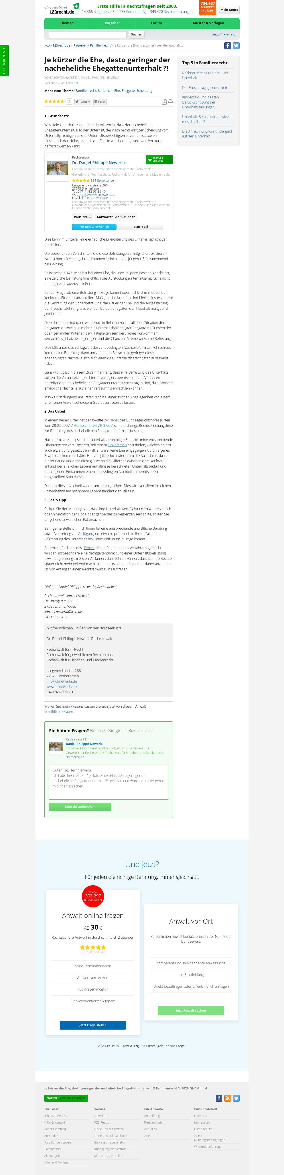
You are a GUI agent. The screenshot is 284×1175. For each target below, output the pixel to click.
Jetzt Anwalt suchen (191, 1010)
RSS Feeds (101, 1122)
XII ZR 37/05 (102, 425)
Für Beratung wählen (94, 226)
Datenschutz (203, 1129)
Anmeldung (152, 1116)
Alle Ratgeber (53, 1155)
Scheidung (144, 90)
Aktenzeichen (82, 425)
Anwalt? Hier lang (223, 34)
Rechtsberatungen (178, 12)
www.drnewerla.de (62, 687)
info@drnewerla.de (95, 198)
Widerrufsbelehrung (207, 1146)
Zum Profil (141, 226)
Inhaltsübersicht (55, 1116)
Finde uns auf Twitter (108, 1129)
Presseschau (53, 1149)
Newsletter (102, 1116)
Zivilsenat (111, 420)
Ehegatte (128, 90)
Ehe (117, 90)
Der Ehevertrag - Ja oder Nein (205, 88)
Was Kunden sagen (57, 1142)
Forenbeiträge (137, 12)
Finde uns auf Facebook (110, 1136)
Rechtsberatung (55, 1129)
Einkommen (117, 445)
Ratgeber (101, 12)
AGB (147, 1136)
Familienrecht (100, 45)
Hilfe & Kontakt (4, 60)
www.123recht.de (57, 45)
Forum (156, 23)
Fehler (89, 548)
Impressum (202, 1122)
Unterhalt (105, 90)
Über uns (200, 1116)
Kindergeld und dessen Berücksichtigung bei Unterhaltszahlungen (200, 102)
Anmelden (51, 1136)
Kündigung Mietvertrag (109, 1149)
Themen (67, 23)
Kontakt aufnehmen (80, 807)
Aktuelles (150, 1129)
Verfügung (86, 534)
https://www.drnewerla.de (97, 194)
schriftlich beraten (58, 712)
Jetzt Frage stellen (92, 1025)
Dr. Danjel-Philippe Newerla (98, 163)
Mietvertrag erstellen (108, 1155)
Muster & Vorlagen (208, 23)
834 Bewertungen (103, 180)
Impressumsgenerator (109, 1142)
